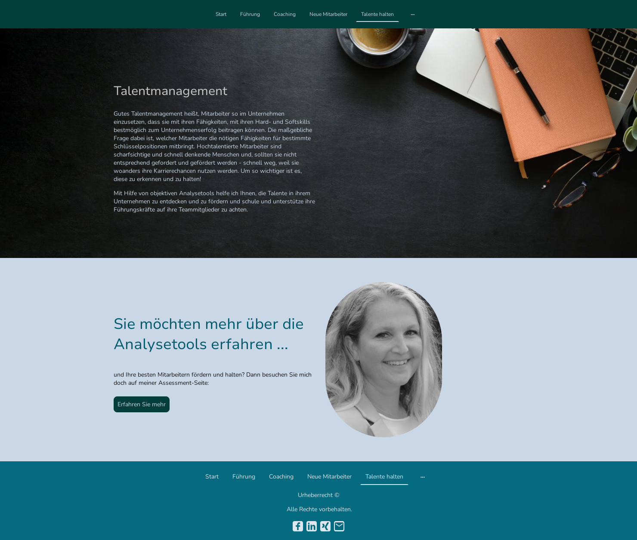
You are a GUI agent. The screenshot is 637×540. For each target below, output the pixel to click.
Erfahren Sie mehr (142, 404)
